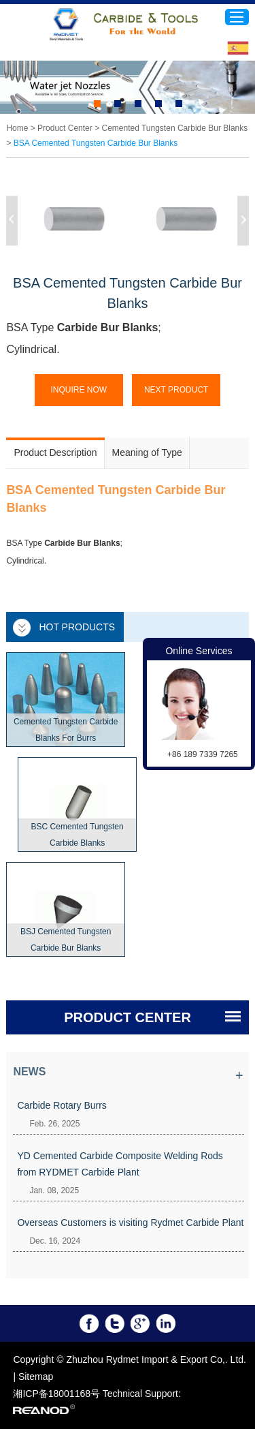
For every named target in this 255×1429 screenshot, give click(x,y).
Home (17, 128)
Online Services (198, 650)
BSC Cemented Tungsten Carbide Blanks (77, 835)
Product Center (64, 128)
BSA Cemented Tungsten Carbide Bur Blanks (95, 143)
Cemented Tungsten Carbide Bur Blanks (174, 128)
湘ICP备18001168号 (56, 1393)
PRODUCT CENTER (127, 1017)
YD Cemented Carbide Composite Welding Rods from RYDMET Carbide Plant (119, 1164)
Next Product (176, 390)
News (29, 1071)
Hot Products (77, 626)
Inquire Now (78, 390)
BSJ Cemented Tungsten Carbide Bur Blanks (65, 940)
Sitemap (35, 1376)
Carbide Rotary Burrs (62, 1105)
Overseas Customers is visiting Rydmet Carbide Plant (130, 1222)
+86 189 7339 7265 (202, 754)
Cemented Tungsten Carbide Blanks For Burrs (66, 730)
